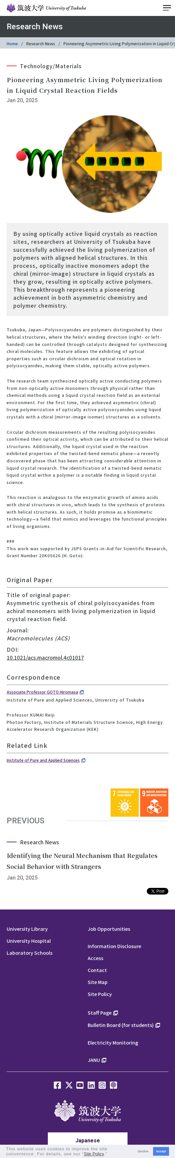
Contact (97, 969)
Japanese (87, 1140)
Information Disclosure (114, 945)
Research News (40, 43)
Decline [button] (143, 1151)
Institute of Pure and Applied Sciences (43, 760)
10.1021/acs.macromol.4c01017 (45, 657)
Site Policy (100, 993)
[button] (110, 1154)
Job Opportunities (109, 928)
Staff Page (100, 1012)
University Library (27, 928)
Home (12, 43)
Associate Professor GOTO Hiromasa (42, 692)
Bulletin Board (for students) (121, 1024)
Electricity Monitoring (113, 1042)
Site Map (98, 981)
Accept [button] (161, 1151)
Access (95, 957)
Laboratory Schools (29, 952)
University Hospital (29, 940)
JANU (94, 1059)
